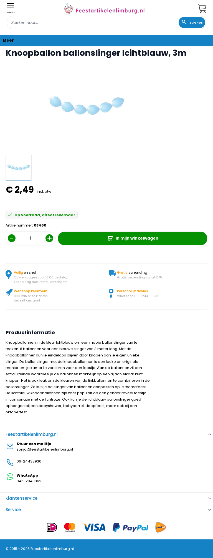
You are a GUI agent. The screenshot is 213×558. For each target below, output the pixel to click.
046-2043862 (29, 481)
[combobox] (106, 22)
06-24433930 (29, 461)
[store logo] (104, 8)
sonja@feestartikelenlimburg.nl (45, 449)
